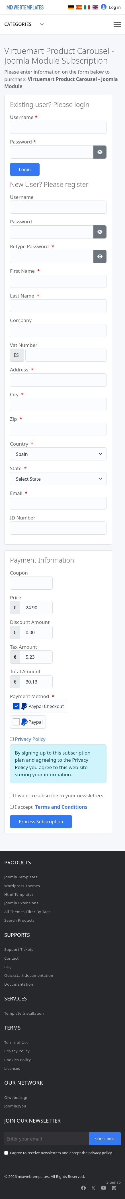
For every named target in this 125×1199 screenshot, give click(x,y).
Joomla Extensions (21, 902)
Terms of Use (16, 1042)
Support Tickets (18, 949)
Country (21, 443)
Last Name (24, 295)
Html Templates (19, 894)
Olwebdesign (16, 1097)
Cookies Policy (17, 1059)
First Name (25, 271)
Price (15, 597)
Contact (11, 958)
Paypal (28, 722)
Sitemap (113, 1182)
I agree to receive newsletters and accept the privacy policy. (61, 1152)
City (17, 394)
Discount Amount (30, 622)
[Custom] (114, 1188)
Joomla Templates (20, 876)
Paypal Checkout (38, 706)
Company (21, 320)
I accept (48, 807)
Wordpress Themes (22, 885)
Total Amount (25, 671)
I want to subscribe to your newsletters (56, 795)
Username (24, 117)
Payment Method (32, 696)
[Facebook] (83, 1188)
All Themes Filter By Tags (27, 911)
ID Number (22, 517)
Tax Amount (23, 647)
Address (22, 369)
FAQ (8, 966)
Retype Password (32, 246)
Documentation (18, 984)
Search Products (19, 920)
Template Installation (24, 1013)
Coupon (19, 572)
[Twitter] (93, 1188)
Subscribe (105, 1138)
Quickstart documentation (28, 975)
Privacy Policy (30, 739)
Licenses (12, 1068)
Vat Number (23, 345)
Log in (111, 7)
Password (23, 141)
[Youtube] (103, 1188)
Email (19, 493)
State (18, 468)
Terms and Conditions (61, 807)
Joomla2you (15, 1106)
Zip (16, 419)
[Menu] (117, 24)
